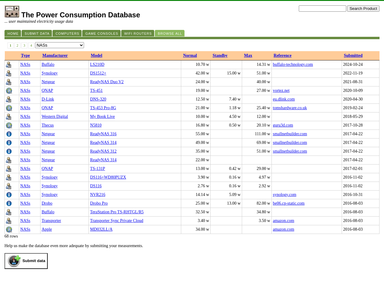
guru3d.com (283, 125)
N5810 (95, 125)
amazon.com (283, 220)
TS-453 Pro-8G (103, 108)
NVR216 (97, 194)
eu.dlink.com (284, 99)
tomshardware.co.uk (290, 108)
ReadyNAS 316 (103, 134)
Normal (190, 55)
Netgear (48, 82)
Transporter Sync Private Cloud (116, 220)
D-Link (48, 99)
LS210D (97, 64)
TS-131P (97, 168)
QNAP (47, 90)
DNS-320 (98, 99)
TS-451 (96, 90)
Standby (220, 55)
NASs (25, 64)
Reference (283, 55)
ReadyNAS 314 (103, 142)
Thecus (48, 125)
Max (248, 55)
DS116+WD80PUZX (108, 177)
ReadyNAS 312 (103, 151)
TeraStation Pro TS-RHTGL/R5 (116, 212)
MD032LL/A (101, 229)
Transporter (51, 220)
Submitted (353, 55)
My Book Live (102, 116)
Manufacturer (55, 55)
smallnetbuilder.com (290, 134)
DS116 (95, 186)
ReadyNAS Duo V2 (107, 82)
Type (25, 55)
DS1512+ (98, 73)
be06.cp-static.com (289, 203)
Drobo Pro (99, 203)
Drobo (47, 203)
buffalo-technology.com (293, 64)
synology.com (284, 194)
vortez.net (281, 90)
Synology (50, 73)
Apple (47, 229)
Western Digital (55, 116)
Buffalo (48, 64)
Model (96, 55)
